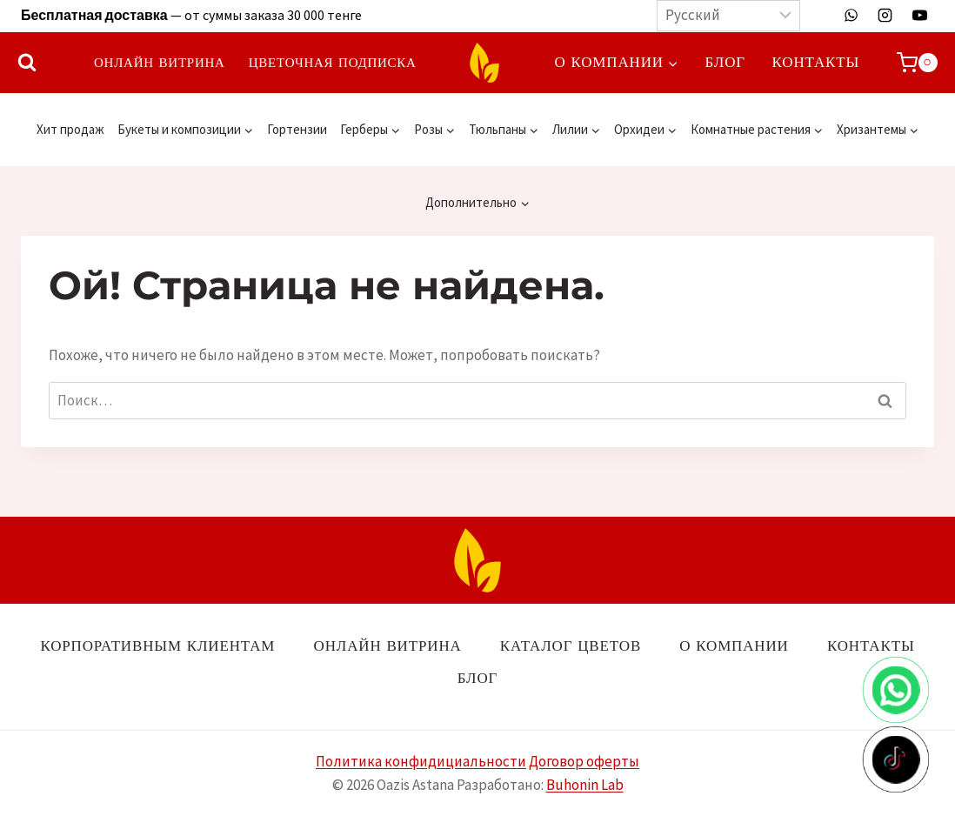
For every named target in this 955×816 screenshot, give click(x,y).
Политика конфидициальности (421, 761)
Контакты (816, 61)
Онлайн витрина (159, 62)
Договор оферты (584, 761)
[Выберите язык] (728, 15)
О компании (733, 645)
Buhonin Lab (585, 784)
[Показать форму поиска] (27, 62)
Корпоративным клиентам (157, 645)
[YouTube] (919, 15)
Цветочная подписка (333, 62)
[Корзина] (917, 62)
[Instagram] (885, 15)
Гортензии (297, 129)
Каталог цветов (570, 645)
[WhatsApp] (851, 15)
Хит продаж (70, 129)
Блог (725, 61)
